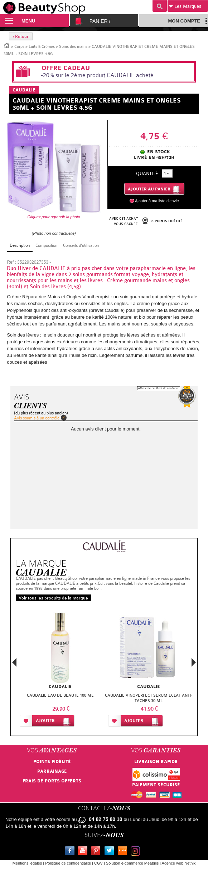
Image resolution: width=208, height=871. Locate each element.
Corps (19, 46)
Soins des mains (73, 46)
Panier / (100, 21)
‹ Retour (21, 36)
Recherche (160, 6)
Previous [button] (14, 664)
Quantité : (148, 173)
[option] (60, 671)
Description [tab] (20, 245)
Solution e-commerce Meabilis (132, 863)
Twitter (111, 851)
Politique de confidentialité (68, 863)
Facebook (71, 851)
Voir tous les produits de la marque (53, 598)
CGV (98, 863)
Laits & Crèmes (42, 46)
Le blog (124, 851)
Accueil (7, 45)
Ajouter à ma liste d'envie (157, 201)
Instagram (137, 851)
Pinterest (97, 851)
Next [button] (194, 662)
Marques (185, 6)
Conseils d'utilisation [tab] (81, 245)
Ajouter (45, 720)
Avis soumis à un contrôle (36, 417)
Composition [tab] (46, 245)
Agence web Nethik (179, 863)
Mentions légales (27, 863)
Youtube (84, 851)
